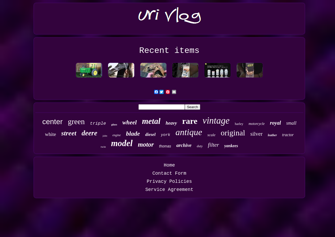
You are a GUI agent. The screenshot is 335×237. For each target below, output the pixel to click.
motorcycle (257, 124)
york (165, 135)
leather (272, 135)
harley (239, 124)
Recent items (169, 51)
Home (169, 165)
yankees (231, 146)
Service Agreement (169, 189)
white (50, 134)
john (105, 135)
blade (133, 133)
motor (146, 144)
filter (213, 144)
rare (189, 121)
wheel (129, 122)
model (121, 143)
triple (98, 123)
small (291, 123)
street (68, 133)
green (76, 121)
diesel (150, 134)
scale (211, 135)
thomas (165, 146)
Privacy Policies (169, 181)
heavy (171, 123)
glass (114, 124)
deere (89, 133)
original (233, 132)
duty (200, 146)
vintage (216, 120)
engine (116, 135)
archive (184, 145)
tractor (288, 135)
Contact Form (169, 173)
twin (103, 146)
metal (151, 121)
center (52, 122)
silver (256, 134)
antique (188, 132)
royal (275, 123)
